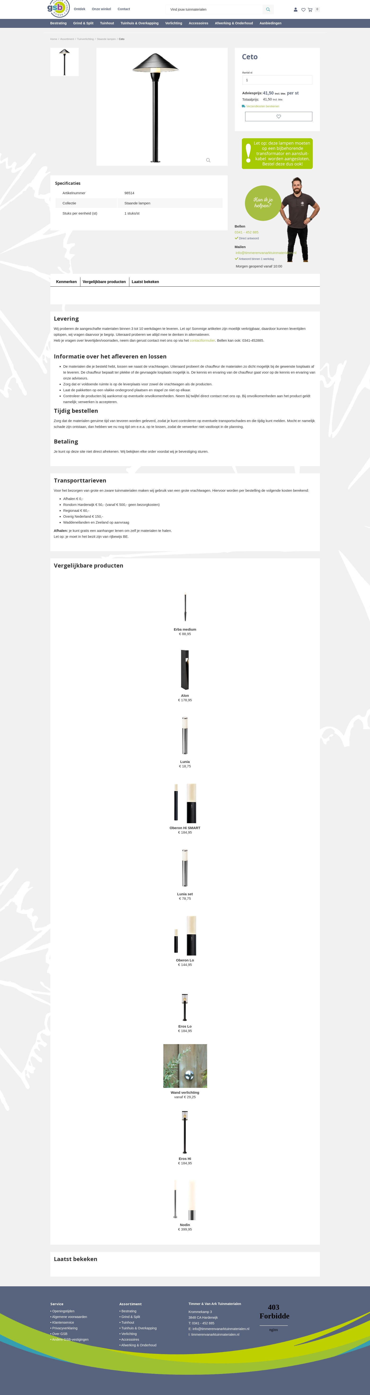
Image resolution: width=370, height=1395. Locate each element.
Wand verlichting (185, 1092)
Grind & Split (83, 23)
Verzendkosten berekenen (262, 106)
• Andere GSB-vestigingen (69, 1339)
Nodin (185, 1225)
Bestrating (58, 23)
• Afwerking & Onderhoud (138, 1345)
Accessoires (198, 23)
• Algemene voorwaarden (68, 1317)
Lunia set (185, 894)
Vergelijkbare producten (104, 282)
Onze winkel (101, 9)
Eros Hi (185, 1159)
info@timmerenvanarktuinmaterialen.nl (266, 253)
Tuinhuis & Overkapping (140, 23)
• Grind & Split (129, 1317)
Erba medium (185, 629)
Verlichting (173, 23)
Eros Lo (185, 1026)
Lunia (185, 762)
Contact (124, 9)
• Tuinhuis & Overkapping (138, 1328)
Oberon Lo (185, 960)
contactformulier (202, 340)
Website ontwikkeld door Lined (185, 1392)
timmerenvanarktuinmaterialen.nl (215, 1334)
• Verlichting (128, 1334)
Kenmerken (66, 282)
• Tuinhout (126, 1322)
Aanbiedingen (271, 23)
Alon (185, 695)
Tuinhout (107, 23)
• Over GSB (59, 1334)
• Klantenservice (62, 1322)
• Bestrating (127, 1311)
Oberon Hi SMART (185, 828)
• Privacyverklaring (64, 1328)
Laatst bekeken (145, 282)
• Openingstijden (62, 1311)
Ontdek (79, 9)
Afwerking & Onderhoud (234, 23)
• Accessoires (129, 1339)
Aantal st (247, 72)
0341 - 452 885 (247, 232)
